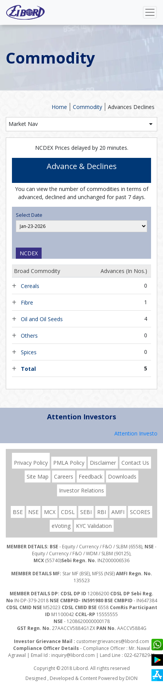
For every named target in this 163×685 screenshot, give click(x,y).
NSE (33, 512)
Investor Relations (81, 490)
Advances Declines (131, 107)
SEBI (86, 512)
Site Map (38, 476)
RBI (101, 512)
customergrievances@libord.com (112, 641)
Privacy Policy (31, 462)
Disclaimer (103, 462)
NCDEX (29, 253)
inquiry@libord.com (73, 655)
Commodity (87, 107)
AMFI (117, 512)
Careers (63, 476)
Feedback (91, 476)
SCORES (140, 512)
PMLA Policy (68, 462)
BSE (18, 512)
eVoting (61, 525)
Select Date (29, 215)
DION (132, 678)
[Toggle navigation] (150, 12)
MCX (49, 512)
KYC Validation (94, 525)
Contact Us (135, 462)
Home (59, 107)
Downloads (122, 476)
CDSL (68, 512)
